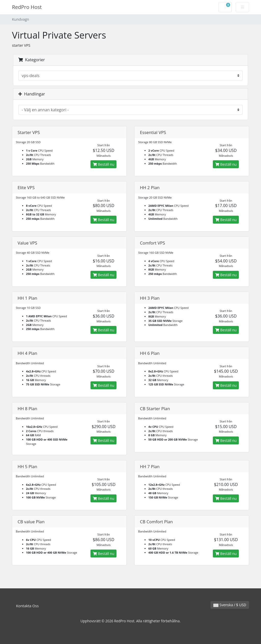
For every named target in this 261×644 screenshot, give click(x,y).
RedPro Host (27, 7)
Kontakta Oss (27, 605)
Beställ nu (103, 164)
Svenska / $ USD (229, 604)
